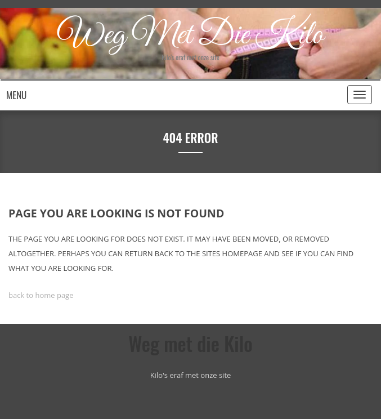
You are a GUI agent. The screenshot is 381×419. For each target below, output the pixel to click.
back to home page (40, 295)
